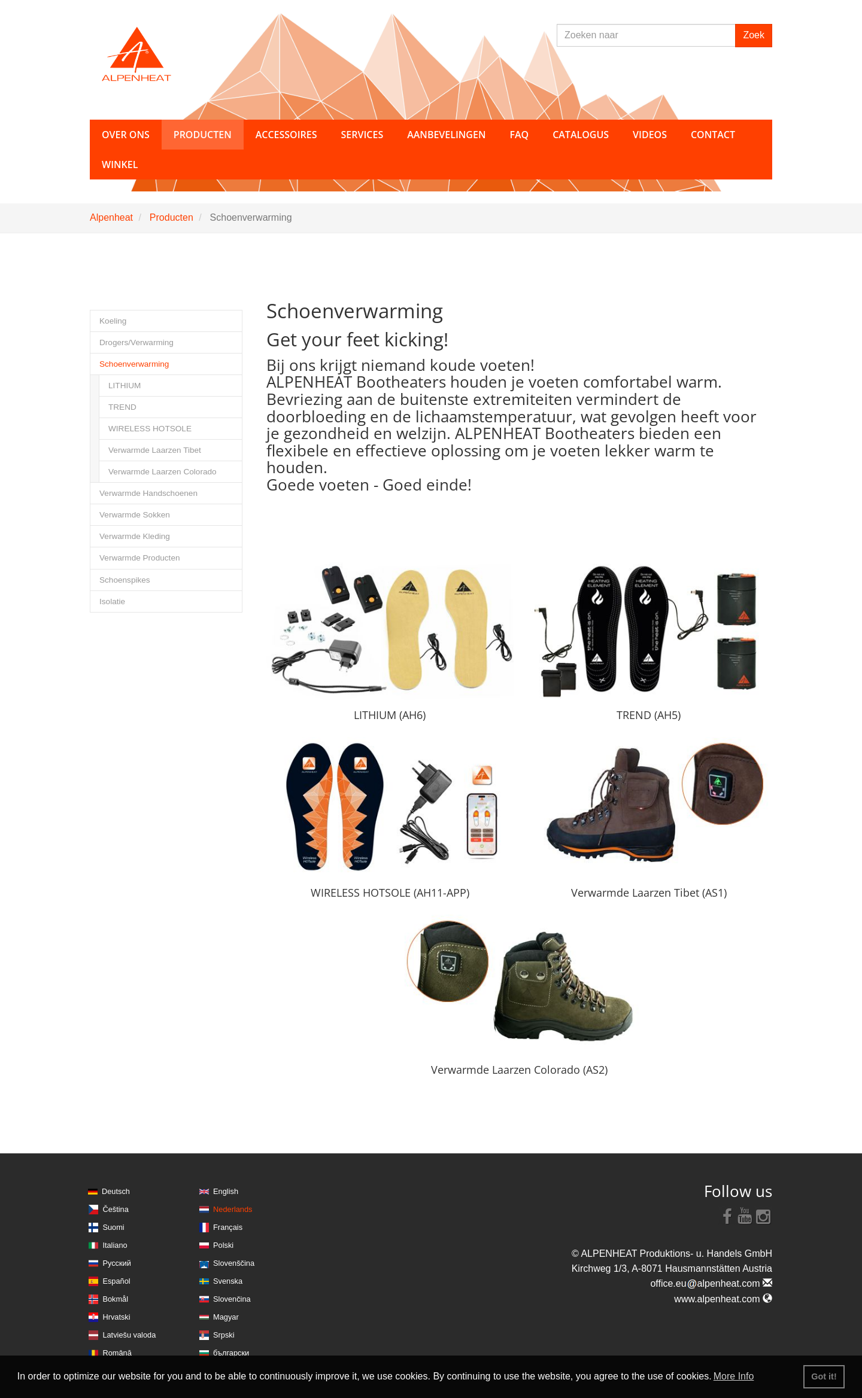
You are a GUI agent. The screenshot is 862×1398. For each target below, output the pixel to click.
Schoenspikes (124, 579)
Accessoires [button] (286, 134)
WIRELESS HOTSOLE (150, 428)
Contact (713, 134)
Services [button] (362, 134)
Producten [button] (203, 134)
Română (116, 1352)
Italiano (114, 1245)
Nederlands (232, 1209)
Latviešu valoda (129, 1334)
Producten (171, 217)
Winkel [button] (120, 164)
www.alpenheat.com (723, 1299)
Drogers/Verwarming (136, 342)
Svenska (227, 1281)
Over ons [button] (126, 134)
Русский (116, 1263)
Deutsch (116, 1191)
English (225, 1191)
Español (116, 1281)
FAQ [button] (519, 134)
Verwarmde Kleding (134, 536)
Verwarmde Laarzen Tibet (154, 450)
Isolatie (112, 601)
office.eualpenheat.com (711, 1283)
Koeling (112, 320)
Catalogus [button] (581, 134)
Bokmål (115, 1299)
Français (227, 1227)
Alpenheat (111, 217)
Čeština (115, 1209)
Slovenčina (232, 1299)
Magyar (226, 1316)
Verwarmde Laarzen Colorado (162, 471)
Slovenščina (233, 1263)
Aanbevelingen (446, 134)
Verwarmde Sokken (134, 514)
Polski (223, 1245)
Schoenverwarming (134, 364)
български (231, 1352)
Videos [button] (650, 134)
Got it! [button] (823, 1376)
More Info (734, 1376)
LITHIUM (124, 385)
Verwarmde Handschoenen (148, 493)
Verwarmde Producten (139, 557)
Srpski (224, 1334)
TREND (122, 407)
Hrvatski (116, 1316)
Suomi (113, 1227)
